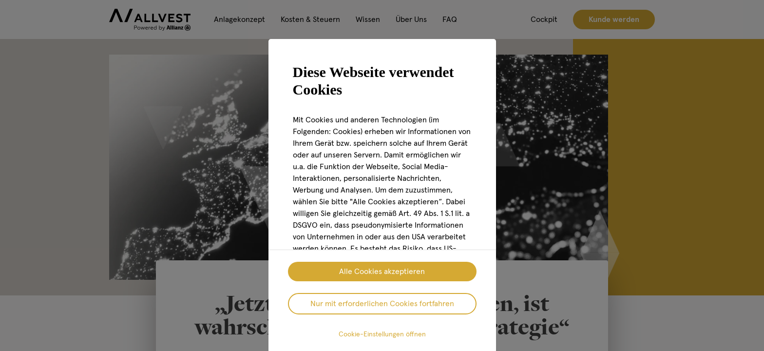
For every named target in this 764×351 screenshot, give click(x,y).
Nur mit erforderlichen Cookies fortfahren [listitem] (382, 304)
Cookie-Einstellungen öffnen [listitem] (382, 334)
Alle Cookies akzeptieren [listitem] (382, 271)
